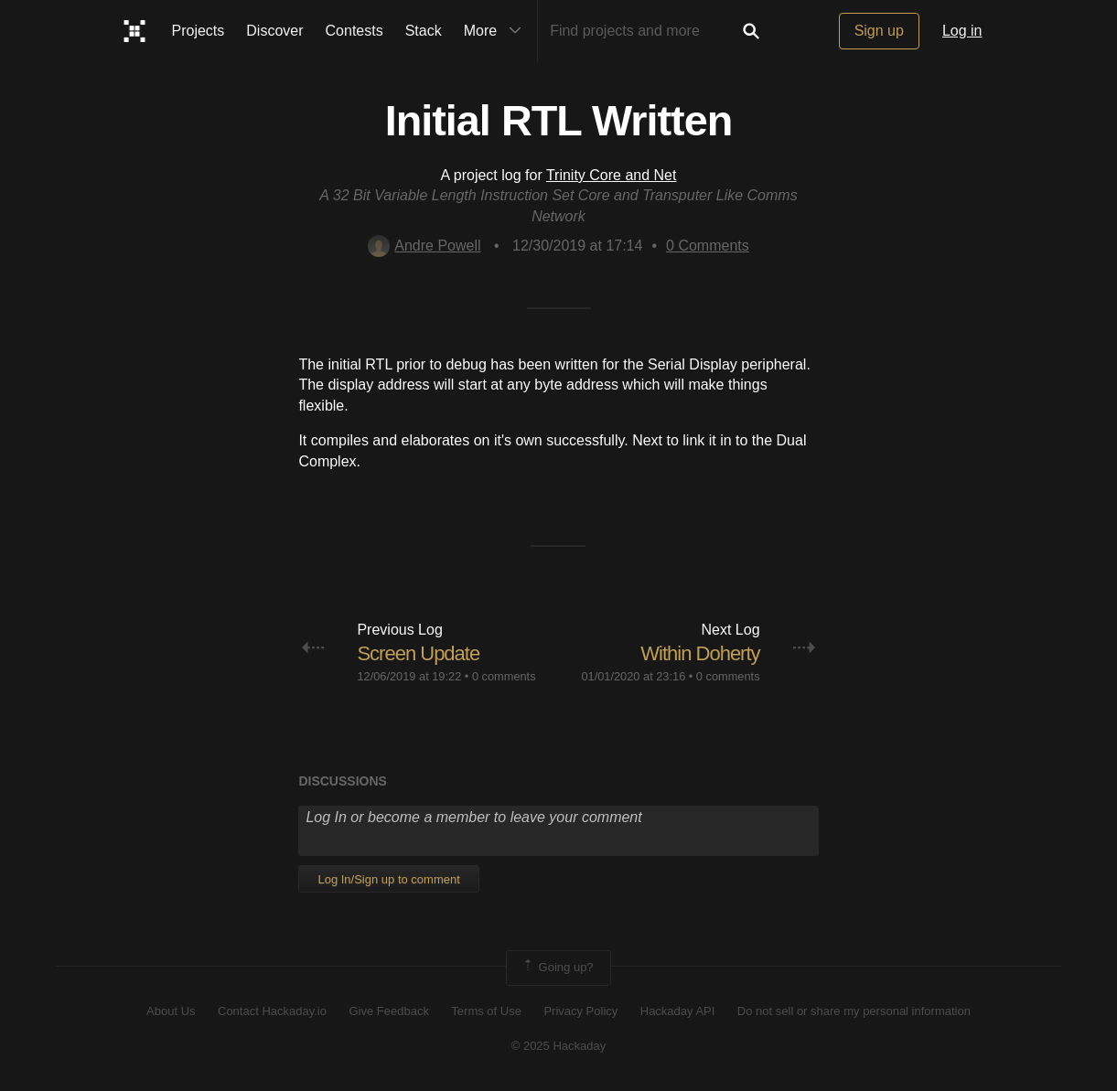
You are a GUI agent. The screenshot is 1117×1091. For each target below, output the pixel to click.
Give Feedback (388, 1011)
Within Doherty (699, 653)
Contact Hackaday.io (272, 1011)
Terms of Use (486, 1011)
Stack (423, 30)
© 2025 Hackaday (559, 1046)
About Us (170, 1011)
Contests (354, 30)
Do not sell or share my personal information (854, 1011)
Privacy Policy (580, 1011)
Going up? (557, 967)
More (497, 31)
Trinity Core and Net (611, 175)
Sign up (879, 30)
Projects (198, 30)
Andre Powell (424, 245)
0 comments (504, 676)
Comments (707, 245)
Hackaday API (677, 1011)
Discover (274, 30)
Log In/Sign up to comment (388, 879)
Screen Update (418, 653)
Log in (962, 30)
